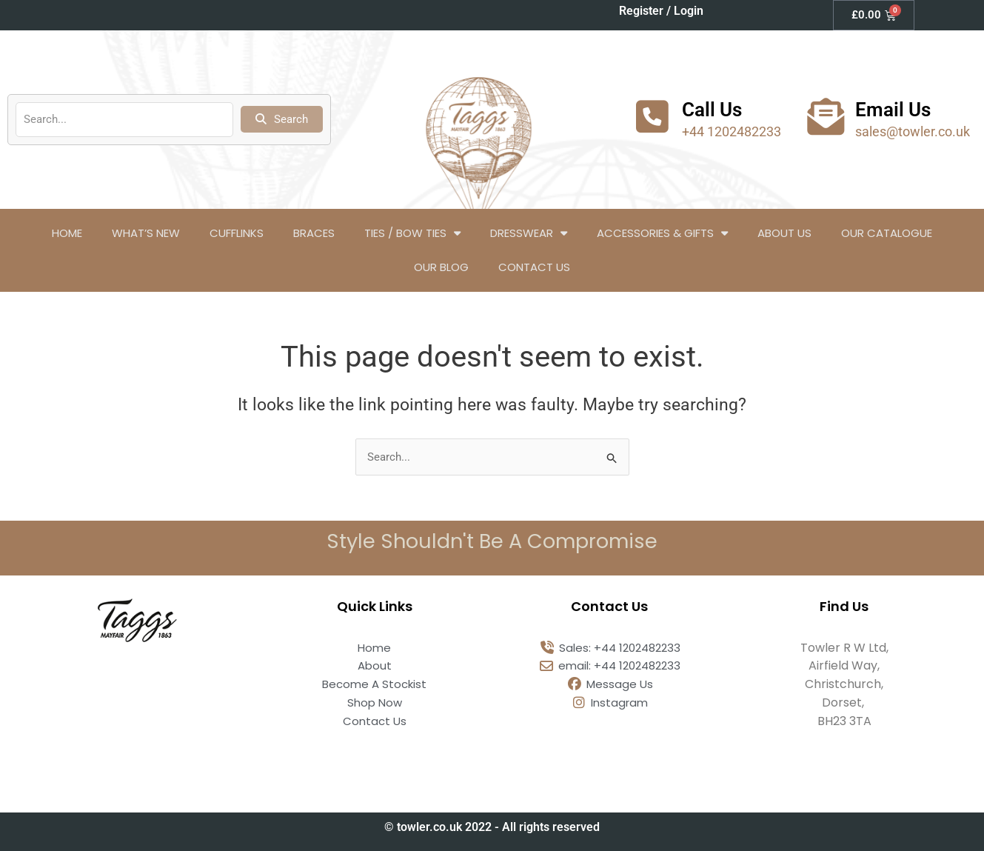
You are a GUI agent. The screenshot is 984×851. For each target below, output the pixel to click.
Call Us (712, 110)
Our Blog (441, 267)
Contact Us (534, 267)
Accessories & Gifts (662, 233)
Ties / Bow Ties (412, 233)
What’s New (146, 233)
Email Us (893, 110)
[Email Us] (825, 116)
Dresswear (528, 233)
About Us (784, 233)
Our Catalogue (886, 233)
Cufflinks (237, 233)
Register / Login (661, 11)
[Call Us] (652, 116)
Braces (314, 233)
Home (67, 233)
